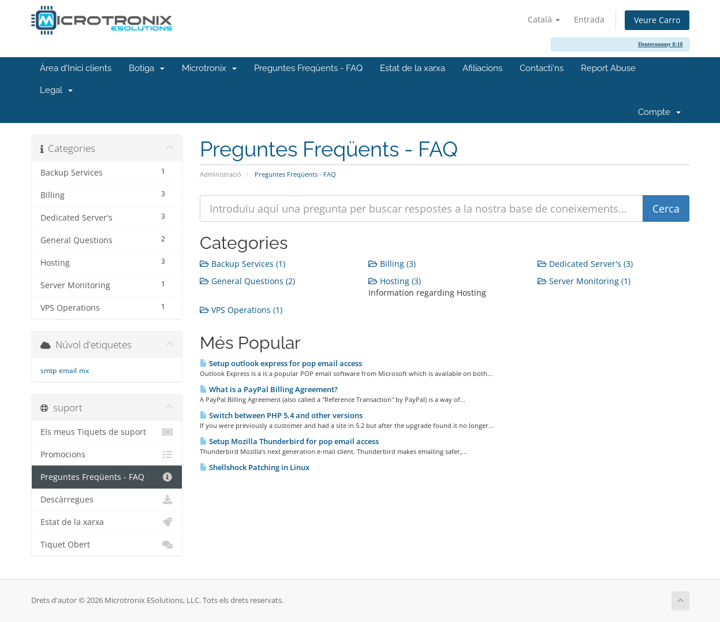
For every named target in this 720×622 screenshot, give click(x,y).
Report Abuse (608, 68)
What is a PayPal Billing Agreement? (269, 389)
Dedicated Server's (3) (585, 263)
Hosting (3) (394, 280)
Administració (220, 174)
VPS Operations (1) (241, 309)
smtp (48, 370)
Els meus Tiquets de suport (107, 432)
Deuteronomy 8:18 (660, 44)
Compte (659, 112)
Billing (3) (392, 263)
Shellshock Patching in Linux (254, 467)
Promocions (107, 454)
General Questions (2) (247, 280)
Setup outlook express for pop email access (281, 363)
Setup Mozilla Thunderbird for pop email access (289, 441)
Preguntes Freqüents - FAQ (308, 68)
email (68, 370)
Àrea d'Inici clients (75, 68)
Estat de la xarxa (412, 68)
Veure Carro (657, 19)
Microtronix (209, 68)
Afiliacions (482, 68)
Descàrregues (107, 499)
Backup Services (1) (242, 263)
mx (84, 370)
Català (544, 19)
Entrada (589, 19)
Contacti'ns (542, 68)
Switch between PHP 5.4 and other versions (281, 415)
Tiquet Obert (107, 545)
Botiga (147, 68)
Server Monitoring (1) (584, 280)
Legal (56, 90)
